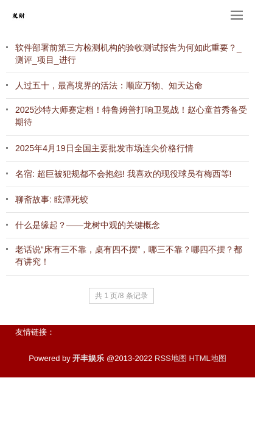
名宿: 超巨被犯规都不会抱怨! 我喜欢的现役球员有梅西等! (123, 174)
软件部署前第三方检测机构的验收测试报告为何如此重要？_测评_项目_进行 (128, 54)
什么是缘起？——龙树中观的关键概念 (87, 225)
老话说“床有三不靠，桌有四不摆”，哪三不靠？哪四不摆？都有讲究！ (128, 255)
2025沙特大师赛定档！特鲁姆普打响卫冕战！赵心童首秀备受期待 (131, 116)
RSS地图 (171, 358)
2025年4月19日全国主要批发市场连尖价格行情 (104, 148)
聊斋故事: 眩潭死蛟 (51, 199)
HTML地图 (207, 358)
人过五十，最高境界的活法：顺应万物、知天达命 (109, 85)
